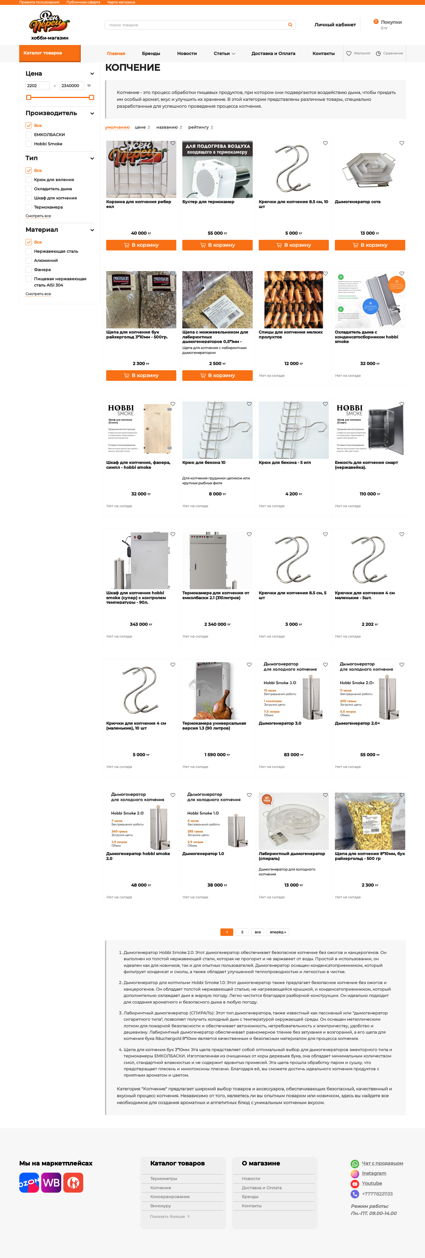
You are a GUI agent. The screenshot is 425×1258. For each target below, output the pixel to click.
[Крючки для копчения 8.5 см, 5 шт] (294, 560)
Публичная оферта (83, 2)
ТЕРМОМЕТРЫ (163, 1178)
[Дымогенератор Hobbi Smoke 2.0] (141, 821)
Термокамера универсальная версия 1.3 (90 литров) (214, 726)
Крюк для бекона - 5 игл (285, 462)
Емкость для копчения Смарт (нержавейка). (366, 465)
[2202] (37, 85)
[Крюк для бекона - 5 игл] (294, 430)
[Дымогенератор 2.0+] (370, 691)
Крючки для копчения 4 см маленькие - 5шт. (365, 595)
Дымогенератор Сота (357, 201)
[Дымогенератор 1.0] (217, 821)
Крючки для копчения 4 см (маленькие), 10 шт (136, 726)
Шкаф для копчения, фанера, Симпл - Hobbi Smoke (138, 465)
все (258, 932)
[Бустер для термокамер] (217, 169)
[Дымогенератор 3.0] (294, 691)
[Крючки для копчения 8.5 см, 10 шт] (294, 169)
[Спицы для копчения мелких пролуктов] (294, 299)
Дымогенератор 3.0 (280, 723)
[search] (200, 25)
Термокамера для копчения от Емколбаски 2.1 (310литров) (215, 595)
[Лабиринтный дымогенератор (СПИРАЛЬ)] (294, 821)
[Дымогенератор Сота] (370, 169)
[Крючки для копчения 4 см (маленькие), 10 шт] (141, 691)
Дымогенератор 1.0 (203, 853)
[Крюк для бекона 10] (217, 430)
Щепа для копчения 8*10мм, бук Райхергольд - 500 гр (370, 856)
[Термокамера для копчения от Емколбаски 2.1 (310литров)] (217, 560)
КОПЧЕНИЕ (160, 1187)
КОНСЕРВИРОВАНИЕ (170, 1196)
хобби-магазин (49, 25)
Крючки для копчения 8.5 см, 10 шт (293, 204)
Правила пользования (39, 2)
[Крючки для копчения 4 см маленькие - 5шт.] (370, 560)
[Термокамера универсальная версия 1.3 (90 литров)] (217, 691)
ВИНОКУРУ (160, 1205)
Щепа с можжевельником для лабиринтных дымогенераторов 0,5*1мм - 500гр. (215, 339)
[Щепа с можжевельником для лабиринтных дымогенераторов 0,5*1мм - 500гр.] (217, 299)
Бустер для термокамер (208, 201)
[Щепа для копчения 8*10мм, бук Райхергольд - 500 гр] (370, 821)
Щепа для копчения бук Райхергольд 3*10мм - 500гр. (137, 335)
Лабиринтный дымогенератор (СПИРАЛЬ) (292, 856)
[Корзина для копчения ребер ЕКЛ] (141, 169)
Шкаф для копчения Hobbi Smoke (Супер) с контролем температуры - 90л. (136, 598)
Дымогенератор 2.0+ (357, 723)
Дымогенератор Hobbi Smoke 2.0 (138, 856)
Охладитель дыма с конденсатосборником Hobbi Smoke (366, 337)
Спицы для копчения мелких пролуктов (291, 335)
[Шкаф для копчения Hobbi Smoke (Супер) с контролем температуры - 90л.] (141, 560)
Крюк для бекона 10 (204, 462)
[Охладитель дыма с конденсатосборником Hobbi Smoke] (370, 299)
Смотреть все (38, 216)
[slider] (28, 97)
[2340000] (72, 85)
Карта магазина (121, 2)
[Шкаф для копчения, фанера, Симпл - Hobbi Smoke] (141, 430)
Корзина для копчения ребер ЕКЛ (138, 204)
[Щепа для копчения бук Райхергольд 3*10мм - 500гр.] (141, 299)
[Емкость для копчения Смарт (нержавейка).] (370, 430)
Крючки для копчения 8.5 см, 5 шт (292, 595)
